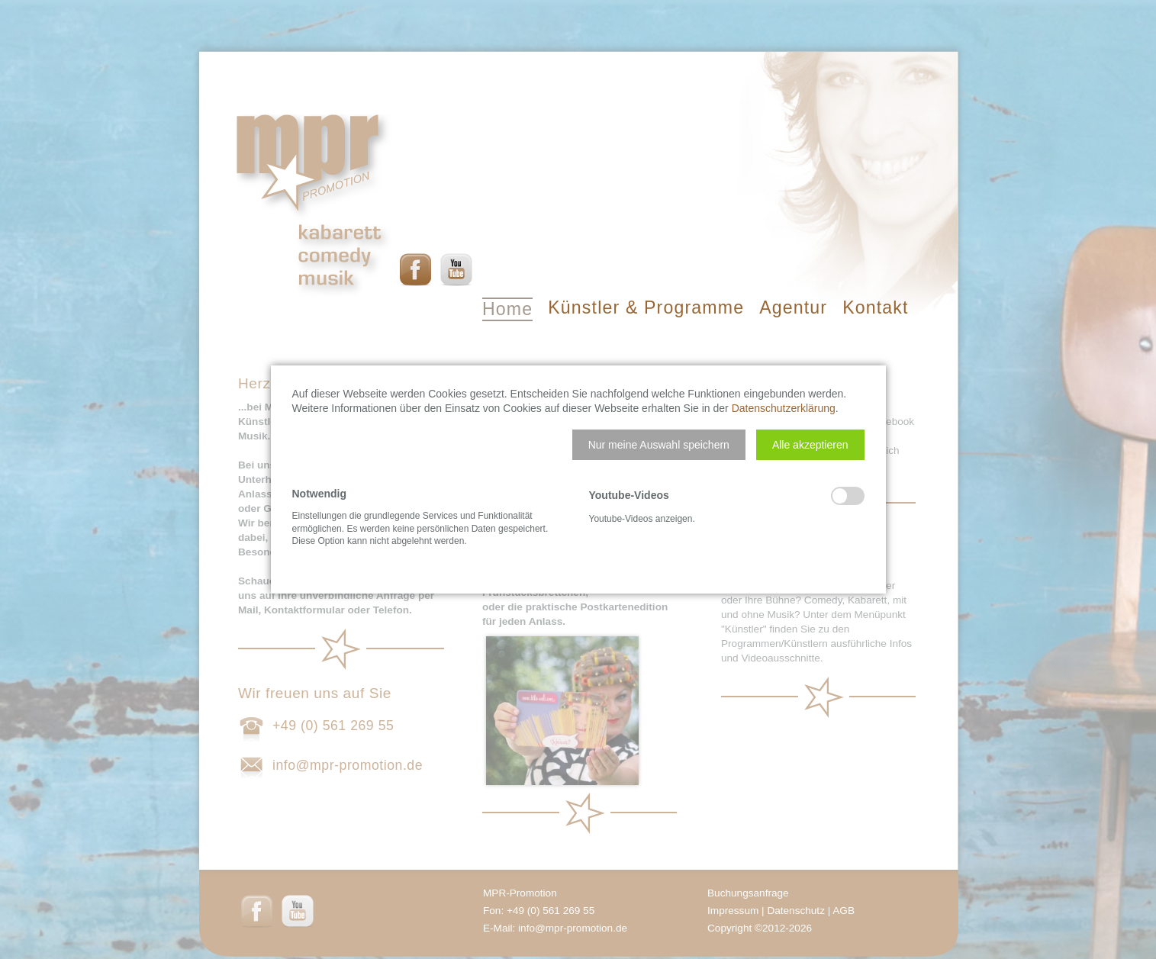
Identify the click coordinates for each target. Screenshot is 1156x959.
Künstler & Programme (646, 307)
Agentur (793, 307)
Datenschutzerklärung (784, 408)
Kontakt (875, 307)
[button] (658, 445)
